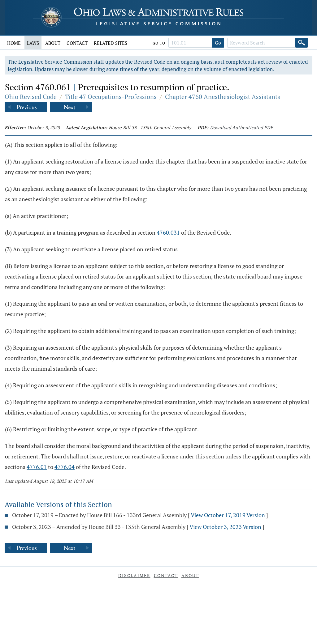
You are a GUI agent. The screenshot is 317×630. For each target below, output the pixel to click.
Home (14, 43)
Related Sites (110, 43)
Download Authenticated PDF (241, 127)
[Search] (301, 43)
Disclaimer (134, 575)
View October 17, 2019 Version (228, 515)
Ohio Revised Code (31, 96)
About (52, 43)
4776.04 (64, 466)
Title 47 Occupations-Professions (111, 96)
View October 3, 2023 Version (225, 526)
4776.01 (37, 466)
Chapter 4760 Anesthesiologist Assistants (222, 96)
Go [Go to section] (218, 42)
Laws (33, 43)
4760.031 (168, 232)
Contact (77, 43)
